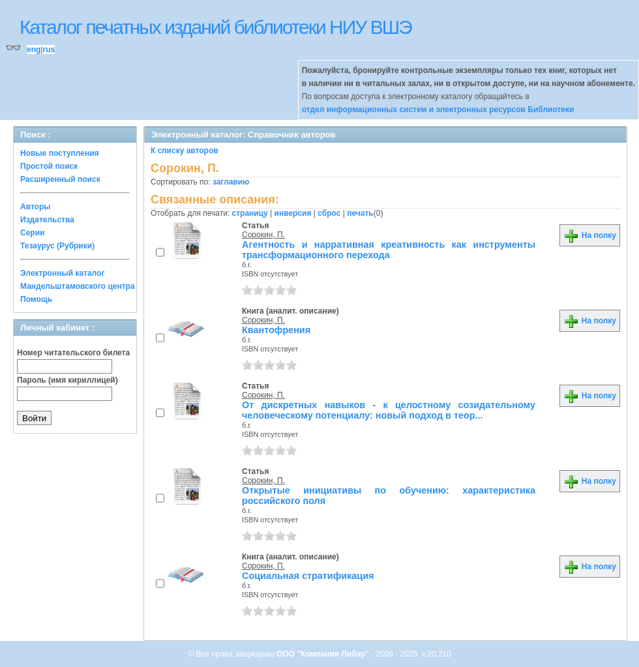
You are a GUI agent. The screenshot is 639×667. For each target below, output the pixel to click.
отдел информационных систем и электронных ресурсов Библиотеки (438, 109)
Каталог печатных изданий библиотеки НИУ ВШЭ (215, 27)
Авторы (35, 206)
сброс (329, 213)
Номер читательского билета (73, 352)
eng (33, 49)
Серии (32, 232)
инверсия (293, 213)
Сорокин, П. (263, 234)
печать (360, 213)
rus (48, 49)
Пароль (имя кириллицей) (67, 380)
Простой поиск (49, 166)
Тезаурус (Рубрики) (57, 245)
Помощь (36, 299)
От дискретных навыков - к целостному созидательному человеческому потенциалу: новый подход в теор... (388, 410)
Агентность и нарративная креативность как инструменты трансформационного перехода (388, 249)
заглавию (231, 181)
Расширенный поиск (60, 179)
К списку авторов (184, 150)
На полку (589, 235)
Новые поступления (59, 153)
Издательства (47, 219)
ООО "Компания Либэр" (323, 654)
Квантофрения (276, 330)
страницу (250, 213)
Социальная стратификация (308, 576)
